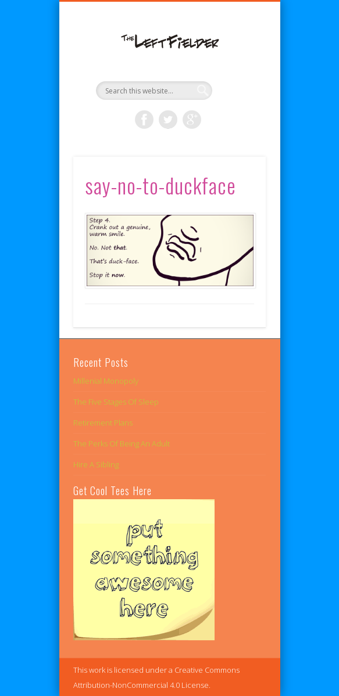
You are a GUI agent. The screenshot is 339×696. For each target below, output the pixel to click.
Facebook (144, 119)
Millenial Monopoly (105, 381)
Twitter (168, 119)
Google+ (192, 119)
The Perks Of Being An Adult (121, 443)
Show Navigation (237, 104)
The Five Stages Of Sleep (116, 401)
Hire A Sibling (96, 464)
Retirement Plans (103, 422)
